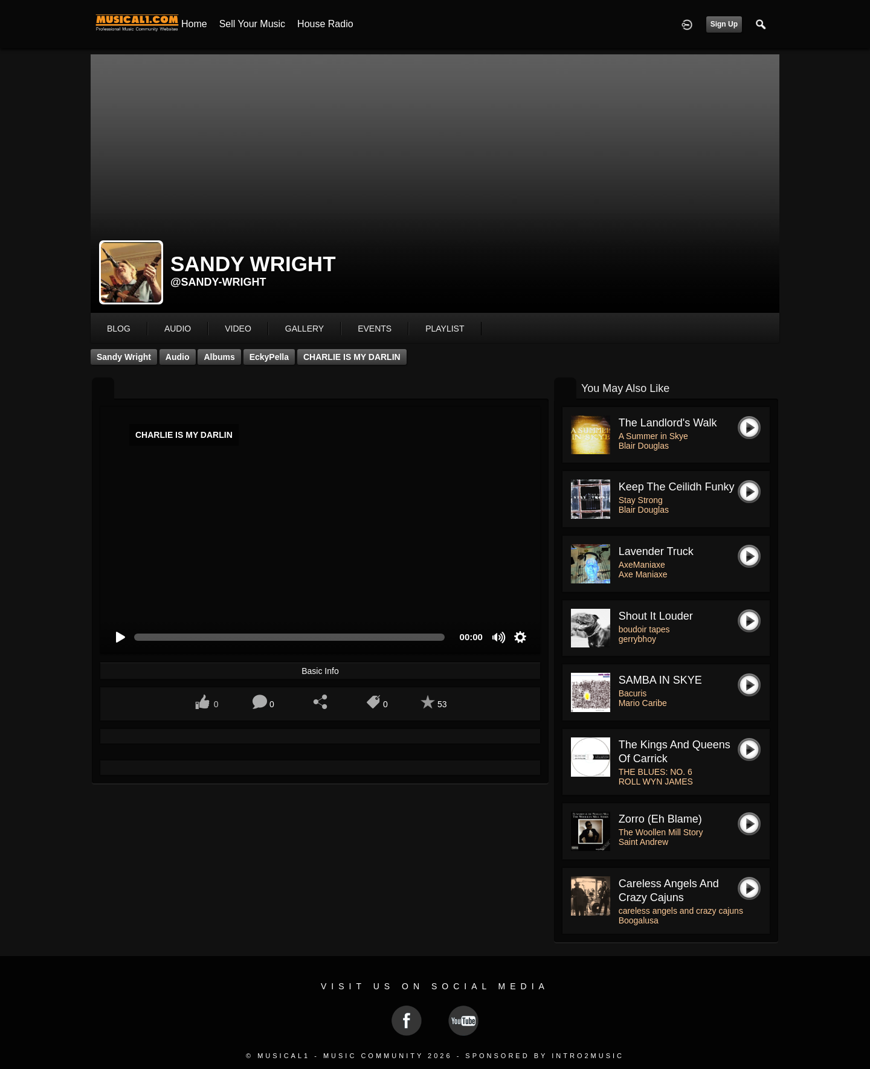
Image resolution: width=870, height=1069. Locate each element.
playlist (444, 328)
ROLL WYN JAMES (656, 781)
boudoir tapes (644, 629)
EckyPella (269, 357)
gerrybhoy (637, 639)
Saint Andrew (644, 842)
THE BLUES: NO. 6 (655, 772)
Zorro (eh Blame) (660, 819)
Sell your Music (252, 24)
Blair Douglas (644, 446)
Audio (178, 357)
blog (118, 328)
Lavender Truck (656, 551)
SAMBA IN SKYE (660, 680)
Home (194, 24)
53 (442, 704)
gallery (304, 328)
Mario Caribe (643, 703)
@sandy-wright (218, 282)
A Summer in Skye (653, 436)
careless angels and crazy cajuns (681, 911)
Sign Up (724, 24)
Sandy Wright (124, 357)
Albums (219, 357)
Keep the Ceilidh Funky (677, 487)
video (238, 328)
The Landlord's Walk (668, 423)
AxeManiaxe (642, 565)
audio (177, 328)
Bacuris (633, 693)
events (375, 328)
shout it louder (656, 616)
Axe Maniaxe (643, 574)
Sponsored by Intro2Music (544, 1055)
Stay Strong (641, 500)
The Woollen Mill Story (661, 832)
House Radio (325, 24)
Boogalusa (639, 920)
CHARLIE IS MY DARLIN (352, 357)
